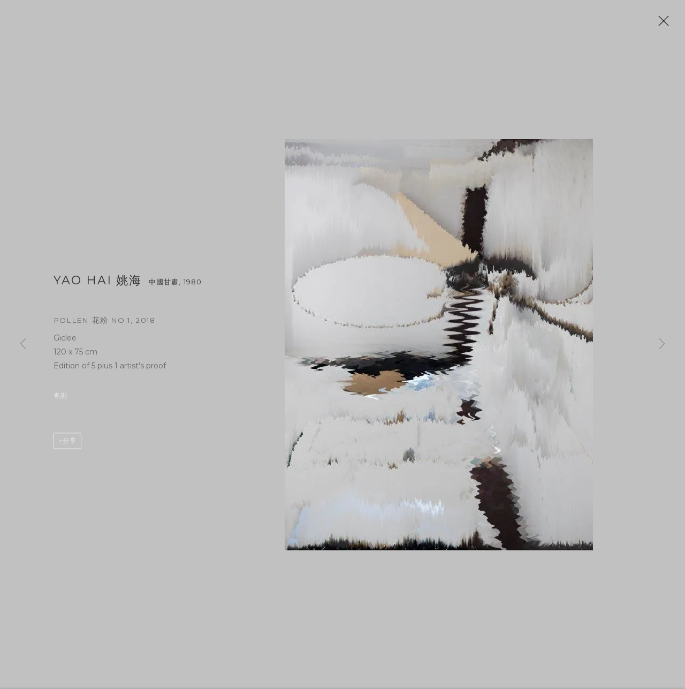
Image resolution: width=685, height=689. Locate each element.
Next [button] (662, 344)
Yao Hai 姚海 (98, 283)
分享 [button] (70, 443)
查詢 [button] (60, 398)
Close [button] (661, 24)
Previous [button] (23, 344)
